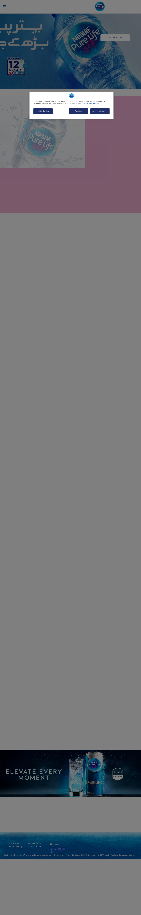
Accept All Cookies (100, 111)
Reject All (79, 111)
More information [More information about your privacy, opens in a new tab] (91, 104)
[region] (71, 105)
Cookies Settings (43, 111)
